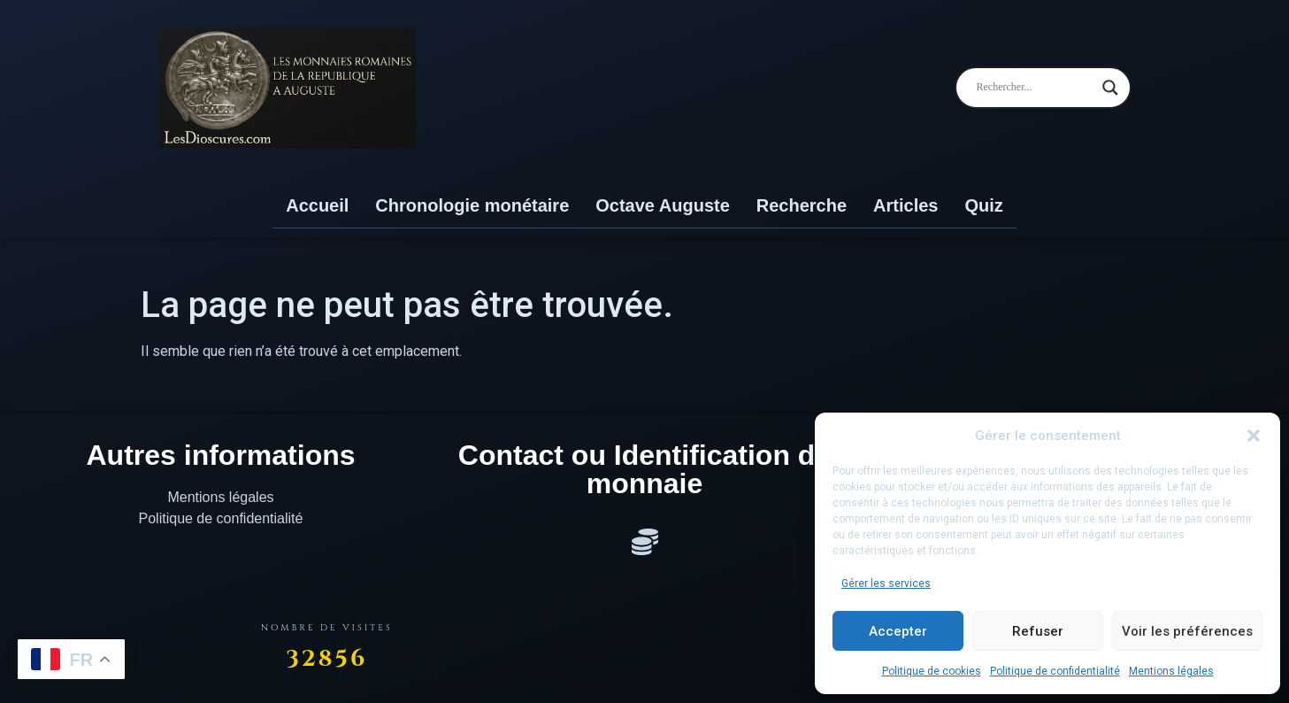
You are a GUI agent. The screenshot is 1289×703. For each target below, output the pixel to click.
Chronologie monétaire (472, 205)
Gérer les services (886, 583)
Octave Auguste (662, 205)
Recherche (801, 205)
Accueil (317, 205)
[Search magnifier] (1110, 87)
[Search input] (1035, 87)
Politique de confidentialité (1055, 671)
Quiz (983, 205)
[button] (1253, 435)
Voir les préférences (1187, 631)
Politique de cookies (931, 671)
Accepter (898, 631)
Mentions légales (1171, 671)
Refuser (1037, 631)
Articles (905, 205)
